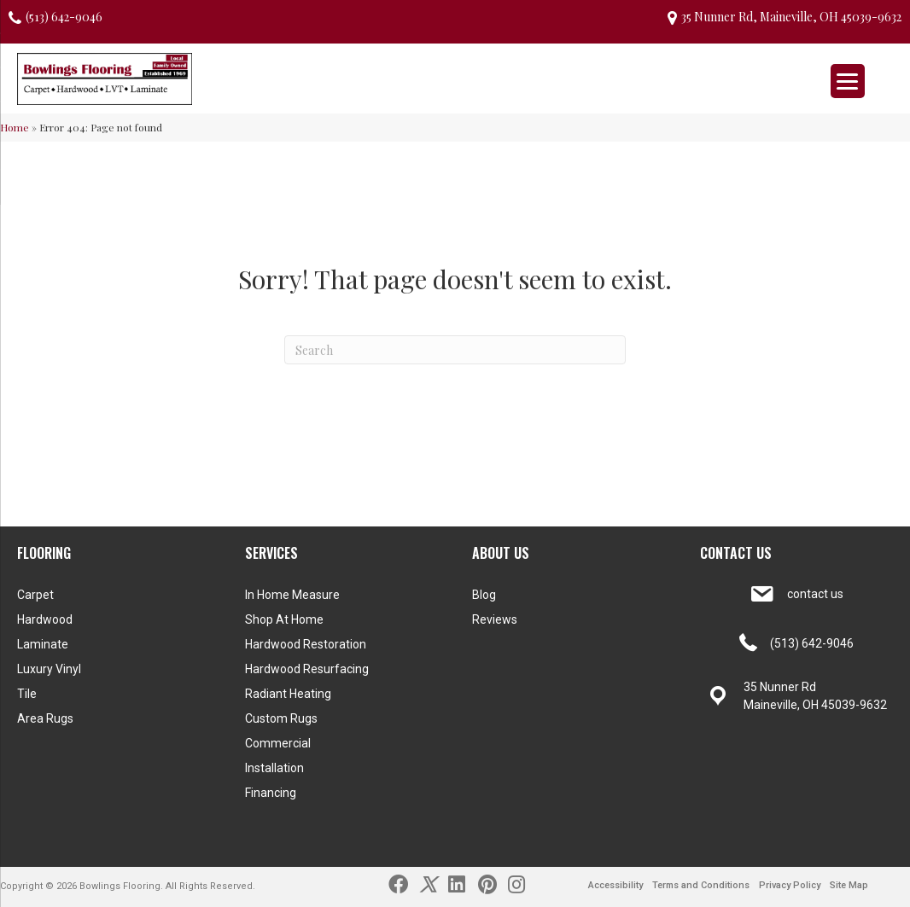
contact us (815, 594)
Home (14, 127)
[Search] (455, 349)
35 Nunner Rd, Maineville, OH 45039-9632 (791, 17)
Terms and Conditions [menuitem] (701, 885)
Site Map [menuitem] (849, 885)
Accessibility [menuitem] (615, 885)
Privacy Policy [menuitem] (789, 885)
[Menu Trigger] (848, 81)
